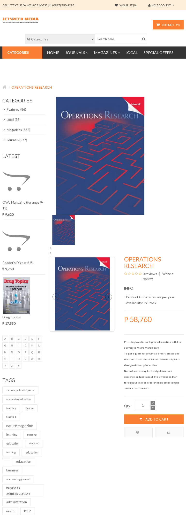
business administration (18, 490)
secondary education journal (20, 390)
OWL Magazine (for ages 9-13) (22, 205)
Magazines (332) (17, 130)
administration (16, 502)
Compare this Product (169, 432)
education (12, 443)
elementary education (18, 399)
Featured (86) (15, 109)
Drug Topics (11, 317)
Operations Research (31, 87)
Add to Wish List (137, 432)
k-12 (27, 511)
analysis (10, 511)
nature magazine (19, 425)
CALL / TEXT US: (38, 5)
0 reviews (150, 274)
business (12, 470)
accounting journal (18, 479)
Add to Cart (154, 419)
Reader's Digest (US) (18, 263)
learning (11, 435)
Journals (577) (15, 140)
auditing (32, 434)
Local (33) (12, 120)
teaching (11, 408)
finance (30, 408)
